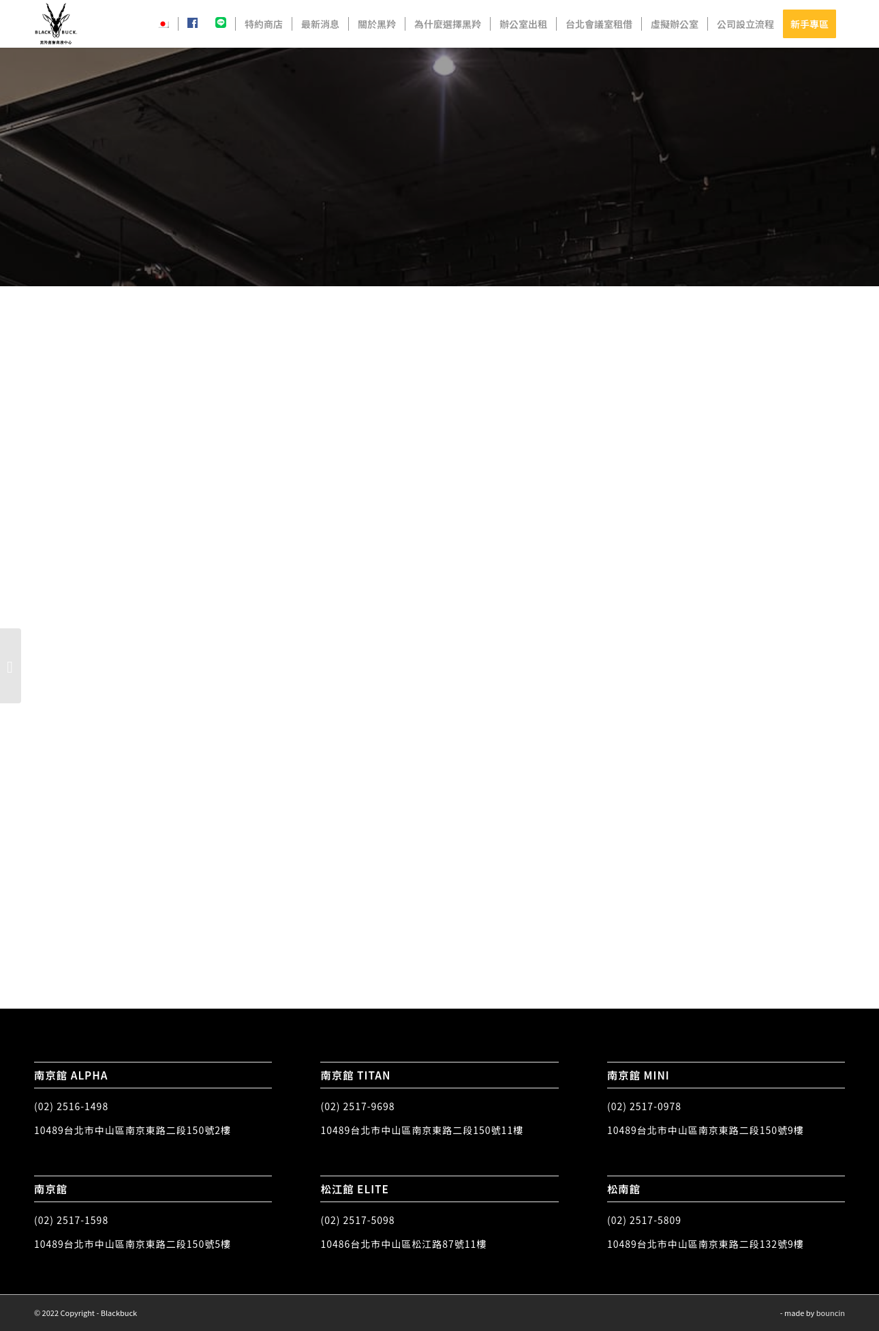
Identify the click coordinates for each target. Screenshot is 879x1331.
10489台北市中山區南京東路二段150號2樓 (132, 1130)
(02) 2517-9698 (357, 1106)
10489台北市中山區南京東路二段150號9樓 (705, 1130)
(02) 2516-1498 (71, 1106)
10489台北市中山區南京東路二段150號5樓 (132, 1244)
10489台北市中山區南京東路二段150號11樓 (421, 1130)
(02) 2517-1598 (71, 1220)
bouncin (830, 1312)
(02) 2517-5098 (357, 1220)
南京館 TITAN (355, 1074)
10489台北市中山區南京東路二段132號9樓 (705, 1244)
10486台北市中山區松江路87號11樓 (403, 1244)
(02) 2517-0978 (644, 1106)
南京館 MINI (638, 1074)
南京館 (50, 1188)
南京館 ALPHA (71, 1074)
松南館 (624, 1188)
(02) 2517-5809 (644, 1220)
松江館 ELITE (354, 1188)
